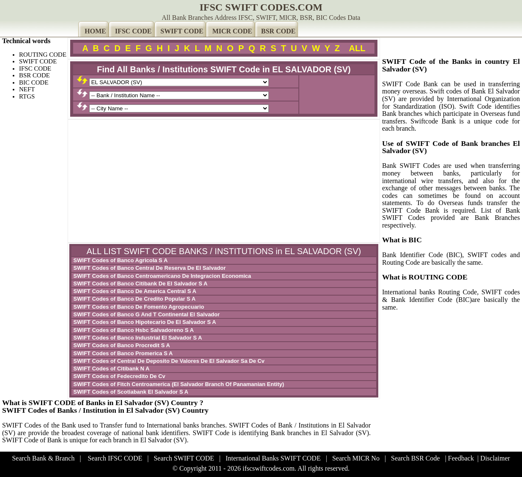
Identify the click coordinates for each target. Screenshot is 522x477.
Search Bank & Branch (43, 458)
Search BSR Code (415, 458)
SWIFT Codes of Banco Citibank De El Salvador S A (140, 283)
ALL (357, 48)
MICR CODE (232, 31)
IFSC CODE (133, 31)
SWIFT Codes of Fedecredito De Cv (118, 376)
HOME (95, 31)
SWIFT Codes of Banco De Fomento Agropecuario (138, 307)
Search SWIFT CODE (184, 458)
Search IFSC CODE (115, 458)
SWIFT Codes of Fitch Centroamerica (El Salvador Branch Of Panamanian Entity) (178, 384)
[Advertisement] (223, 181)
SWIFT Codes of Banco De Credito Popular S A (134, 299)
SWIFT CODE (182, 31)
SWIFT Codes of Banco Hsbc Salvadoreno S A (133, 330)
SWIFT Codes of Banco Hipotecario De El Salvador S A (144, 322)
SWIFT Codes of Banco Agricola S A (120, 260)
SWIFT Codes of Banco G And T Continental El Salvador (146, 314)
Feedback (461, 458)
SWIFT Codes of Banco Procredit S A (121, 345)
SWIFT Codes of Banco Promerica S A (122, 353)
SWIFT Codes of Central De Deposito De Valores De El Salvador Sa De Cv (168, 361)
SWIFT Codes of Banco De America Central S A (134, 291)
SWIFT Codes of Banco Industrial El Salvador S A (137, 337)
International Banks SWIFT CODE (273, 458)
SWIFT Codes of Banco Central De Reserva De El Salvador (149, 268)
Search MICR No (356, 458)
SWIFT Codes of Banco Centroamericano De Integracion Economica (161, 276)
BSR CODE (278, 31)
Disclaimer (495, 458)
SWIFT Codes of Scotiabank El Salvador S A (130, 392)
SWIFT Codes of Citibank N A (111, 368)
